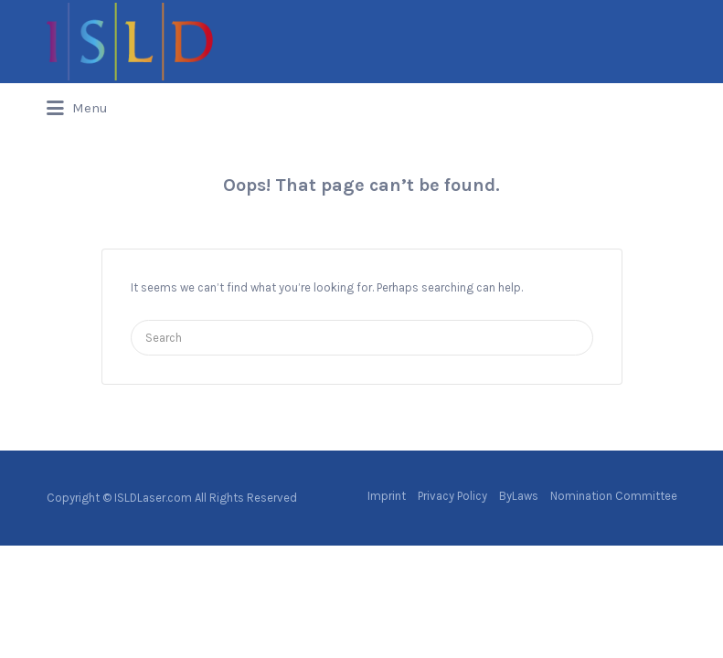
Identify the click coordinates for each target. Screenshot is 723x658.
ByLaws (518, 496)
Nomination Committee (613, 496)
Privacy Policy (452, 496)
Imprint (386, 496)
